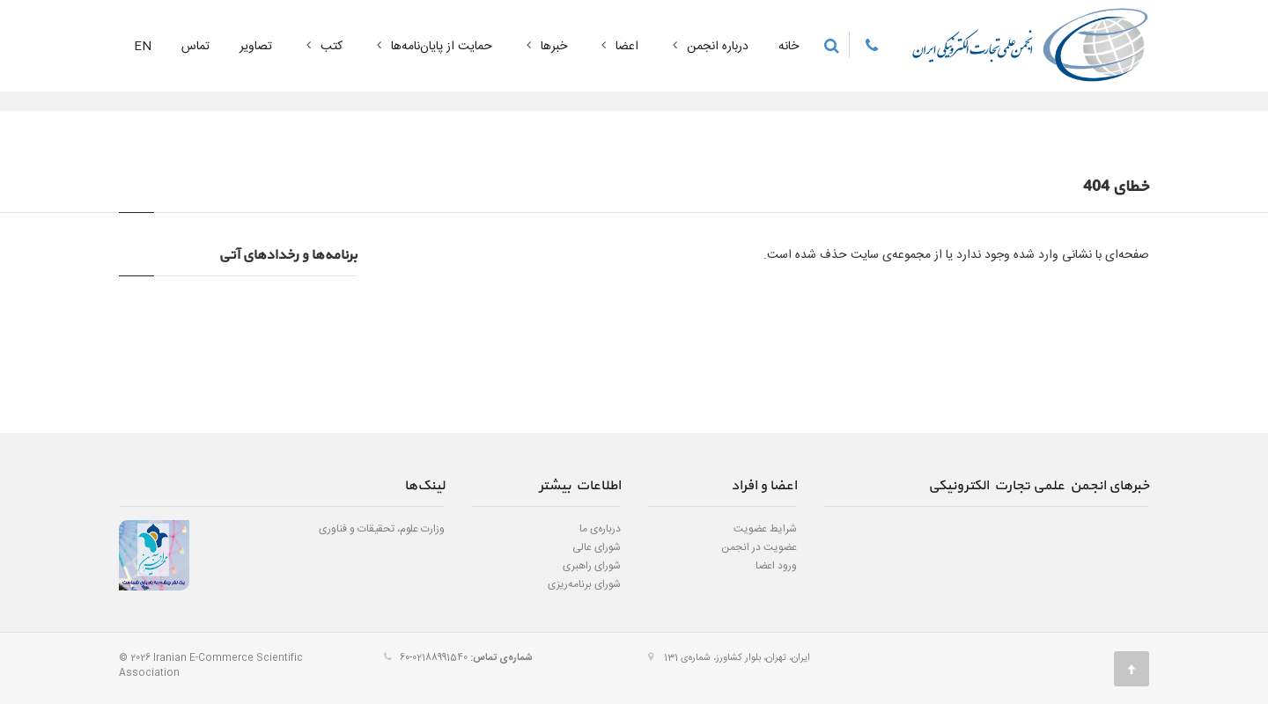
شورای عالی (596, 547)
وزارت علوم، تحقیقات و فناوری (382, 529)
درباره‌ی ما (600, 529)
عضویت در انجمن (759, 547)
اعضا (617, 46)
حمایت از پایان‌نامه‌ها (432, 46)
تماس (195, 46)
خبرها (544, 46)
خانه (788, 46)
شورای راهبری (592, 566)
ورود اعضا (776, 566)
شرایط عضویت (765, 529)
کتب (322, 46)
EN (142, 46)
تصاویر (256, 46)
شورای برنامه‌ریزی (584, 584)
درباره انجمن (708, 46)
